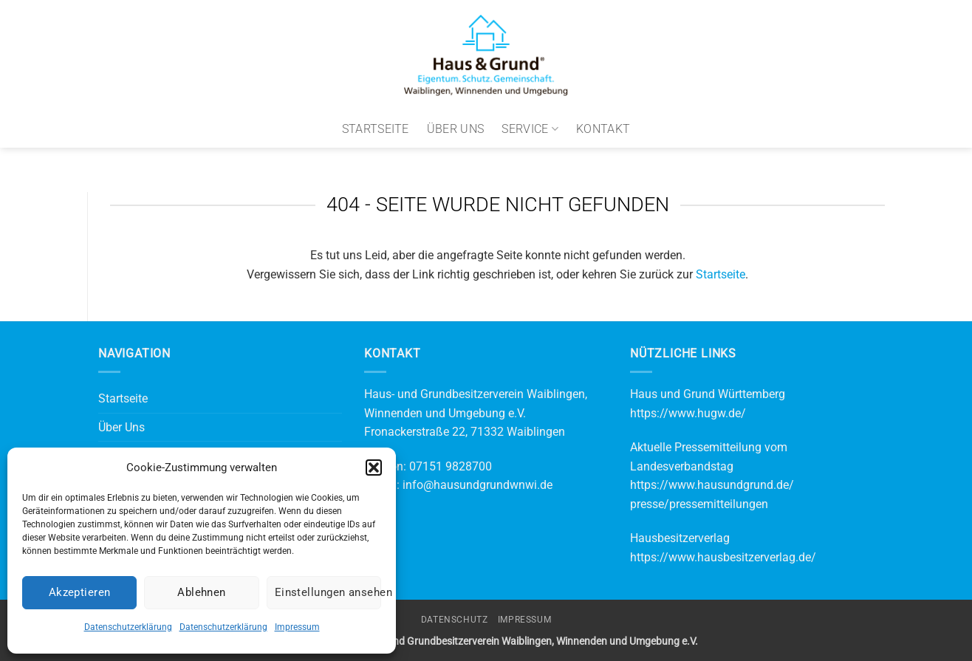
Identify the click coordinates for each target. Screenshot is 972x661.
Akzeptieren (80, 592)
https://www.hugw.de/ (688, 413)
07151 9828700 (450, 466)
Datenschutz (454, 619)
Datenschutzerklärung (128, 627)
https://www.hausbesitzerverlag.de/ (723, 557)
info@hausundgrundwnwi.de (477, 485)
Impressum (297, 627)
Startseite (375, 129)
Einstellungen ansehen (328, 592)
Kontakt (603, 129)
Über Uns (456, 129)
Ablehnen (201, 592)
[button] (373, 467)
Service (530, 129)
